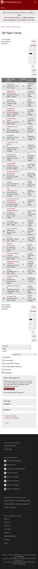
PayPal (24, 562)
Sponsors (6, 532)
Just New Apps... (8, 449)
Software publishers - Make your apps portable (16, 504)
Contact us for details (10, 507)
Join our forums (9, 465)
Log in (3, 39)
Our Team (7, 522)
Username (7, 404)
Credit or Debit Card (15, 562)
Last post (31, 80)
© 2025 (4, 555)
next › (34, 70)
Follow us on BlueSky (11, 477)
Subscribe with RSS (10, 473)
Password (7, 410)
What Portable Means (10, 536)
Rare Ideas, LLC (14, 558)
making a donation (24, 381)
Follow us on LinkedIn (11, 485)
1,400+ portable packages (11, 17)
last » (34, 74)
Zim (7, 12)
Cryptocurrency (21, 564)
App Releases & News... (10, 445)
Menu (3, 8)
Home (3, 27)
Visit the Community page (12, 461)
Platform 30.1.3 (24, 12)
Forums (8, 27)
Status (6, 543)
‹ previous (33, 45)
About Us (6, 519)
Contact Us (7, 539)
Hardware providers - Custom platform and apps (17, 500)
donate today (30, 20)
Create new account (10, 416)
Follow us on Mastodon (12, 489)
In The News (7, 529)
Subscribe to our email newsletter (14, 469)
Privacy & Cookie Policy (15, 555)
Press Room (7, 526)
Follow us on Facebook (11, 481)
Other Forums (16, 27)
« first (33, 41)
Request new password (11, 418)
